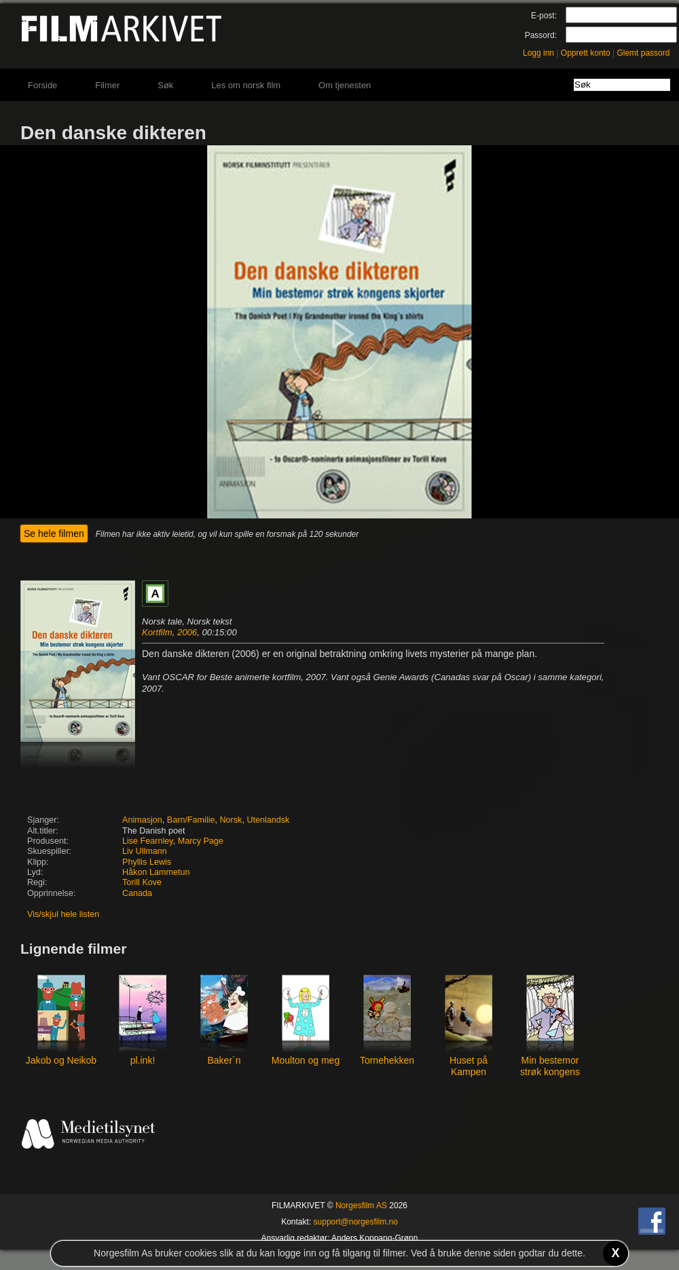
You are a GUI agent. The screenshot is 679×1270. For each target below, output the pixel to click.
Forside (42, 85)
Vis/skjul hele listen (63, 914)
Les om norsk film (245, 85)
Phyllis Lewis (146, 862)
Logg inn (538, 53)
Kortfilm (157, 632)
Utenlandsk (267, 820)
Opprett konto (585, 53)
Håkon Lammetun (155, 872)
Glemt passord (643, 53)
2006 (187, 632)
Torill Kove (142, 882)
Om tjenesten (344, 85)
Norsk (231, 820)
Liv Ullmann (144, 851)
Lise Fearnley (147, 841)
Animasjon (142, 820)
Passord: (541, 35)
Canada (137, 893)
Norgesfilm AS (361, 1205)
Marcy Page (200, 841)
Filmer (107, 85)
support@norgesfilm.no (356, 1222)
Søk (165, 85)
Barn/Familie (191, 820)
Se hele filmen (54, 533)
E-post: (544, 15)
